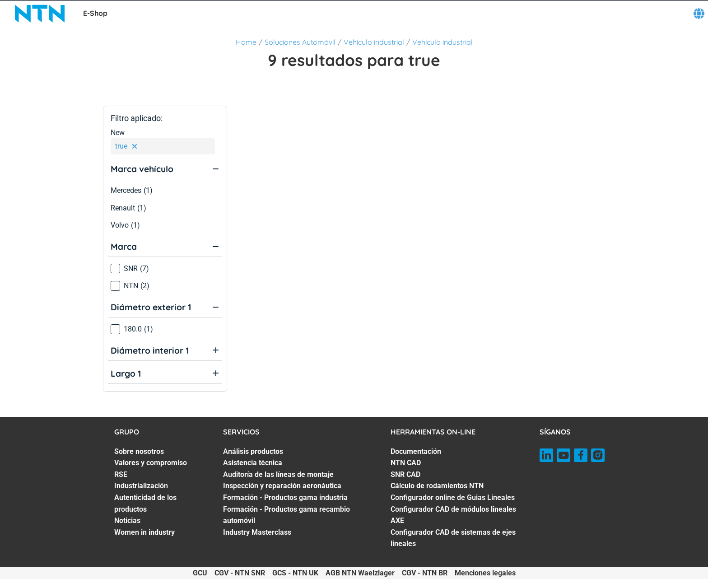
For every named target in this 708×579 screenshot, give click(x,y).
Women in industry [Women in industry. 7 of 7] (144, 532)
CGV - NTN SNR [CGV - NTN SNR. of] (239, 573)
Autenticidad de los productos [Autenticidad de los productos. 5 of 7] (145, 503)
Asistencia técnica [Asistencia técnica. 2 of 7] (252, 462)
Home (246, 42)
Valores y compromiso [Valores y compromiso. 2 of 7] (150, 462)
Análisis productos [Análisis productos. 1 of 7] (253, 451)
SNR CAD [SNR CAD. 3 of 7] (405, 474)
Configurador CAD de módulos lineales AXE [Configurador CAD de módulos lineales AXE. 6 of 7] (453, 515)
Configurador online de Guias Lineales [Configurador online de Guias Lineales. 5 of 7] (453, 497)
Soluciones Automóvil (300, 42)
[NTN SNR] (40, 14)
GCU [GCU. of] (200, 573)
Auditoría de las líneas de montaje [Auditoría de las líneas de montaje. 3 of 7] (278, 474)
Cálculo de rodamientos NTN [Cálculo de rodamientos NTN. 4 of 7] (437, 485)
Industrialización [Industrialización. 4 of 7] (141, 485)
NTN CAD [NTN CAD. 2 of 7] (406, 462)
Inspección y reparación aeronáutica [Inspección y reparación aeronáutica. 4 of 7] (282, 485)
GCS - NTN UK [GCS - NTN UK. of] (295, 573)
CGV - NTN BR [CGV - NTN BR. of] (424, 573)
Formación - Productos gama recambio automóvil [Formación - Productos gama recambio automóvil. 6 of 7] (286, 515)
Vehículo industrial (374, 42)
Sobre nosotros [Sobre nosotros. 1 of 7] (139, 451)
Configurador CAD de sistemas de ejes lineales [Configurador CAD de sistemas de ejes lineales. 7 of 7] (453, 538)
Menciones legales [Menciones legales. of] (485, 573)
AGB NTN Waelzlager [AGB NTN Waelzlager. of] (360, 573)
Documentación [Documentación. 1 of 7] (416, 451)
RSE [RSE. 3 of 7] (120, 474)
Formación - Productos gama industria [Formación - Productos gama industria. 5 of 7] (285, 497)
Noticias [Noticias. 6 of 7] (127, 520)
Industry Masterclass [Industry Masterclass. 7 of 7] (257, 532)
